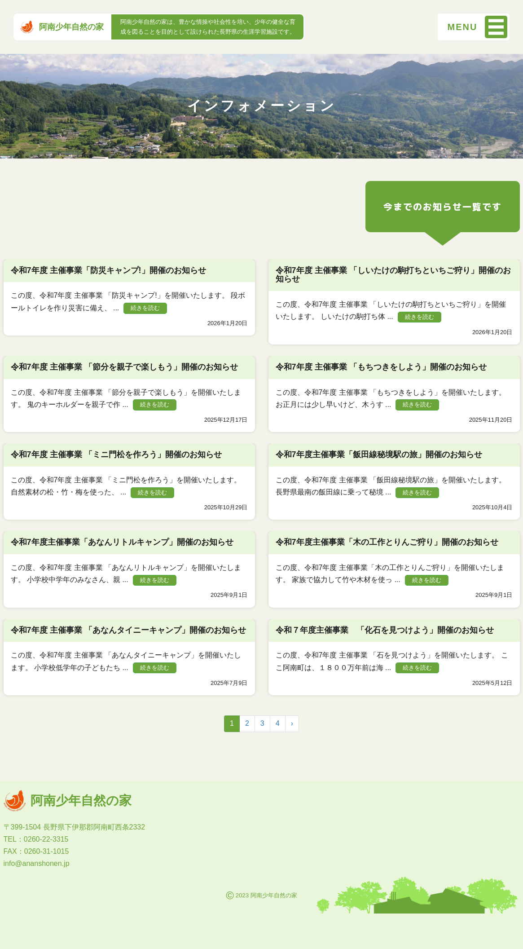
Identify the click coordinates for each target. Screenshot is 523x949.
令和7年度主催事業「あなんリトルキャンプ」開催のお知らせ (122, 542)
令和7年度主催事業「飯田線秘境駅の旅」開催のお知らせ (379, 454)
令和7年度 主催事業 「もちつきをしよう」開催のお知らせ (381, 366)
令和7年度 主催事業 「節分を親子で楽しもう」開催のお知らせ (124, 366)
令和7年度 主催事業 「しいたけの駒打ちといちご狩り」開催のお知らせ (393, 275)
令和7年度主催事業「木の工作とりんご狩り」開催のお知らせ (387, 542)
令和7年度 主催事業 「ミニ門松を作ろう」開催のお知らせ (116, 454)
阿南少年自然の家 (62, 27)
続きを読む (145, 308)
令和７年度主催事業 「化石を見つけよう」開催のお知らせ (385, 630)
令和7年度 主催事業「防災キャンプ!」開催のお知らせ (108, 270)
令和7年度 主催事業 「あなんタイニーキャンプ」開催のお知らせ (128, 630)
